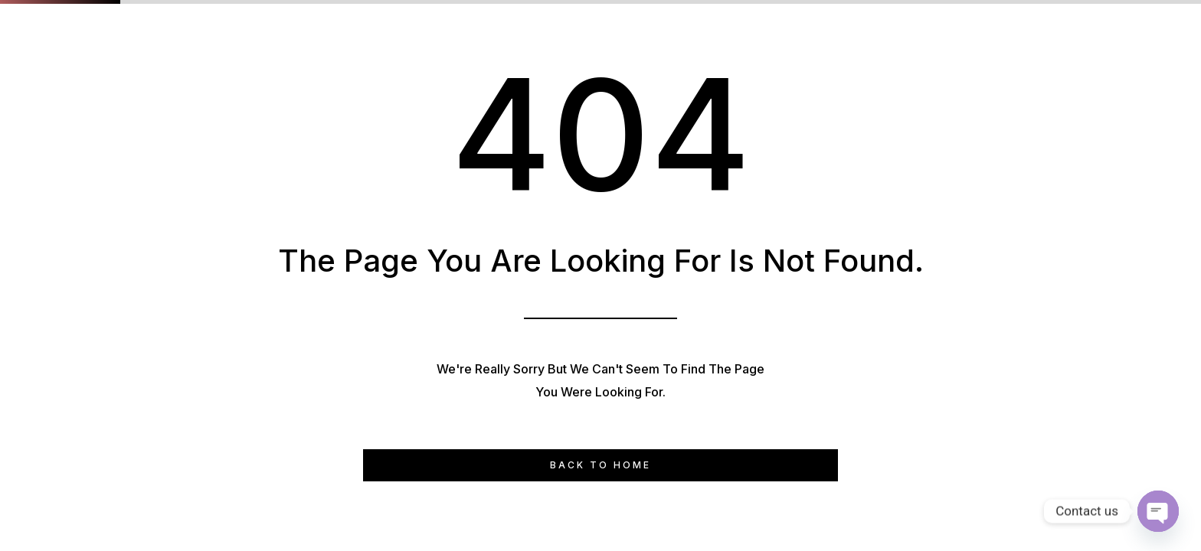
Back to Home (600, 465)
